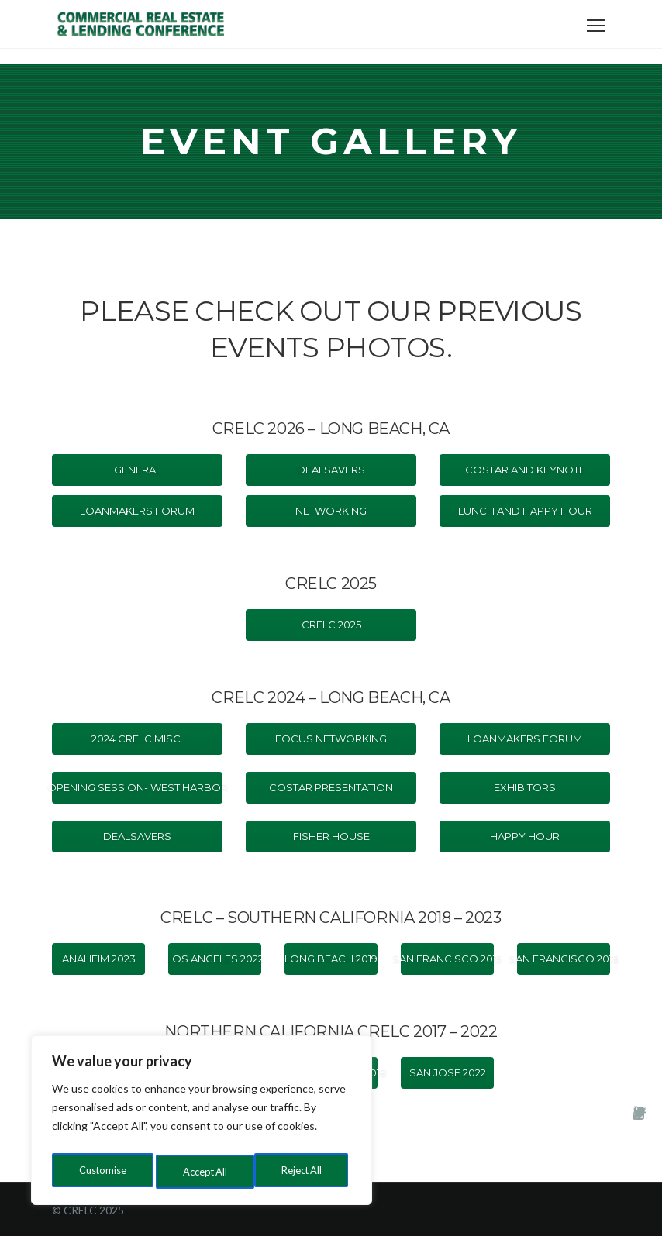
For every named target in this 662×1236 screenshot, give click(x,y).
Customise (101, 1171)
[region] (201, 1123)
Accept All (303, 1171)
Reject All (203, 1171)
